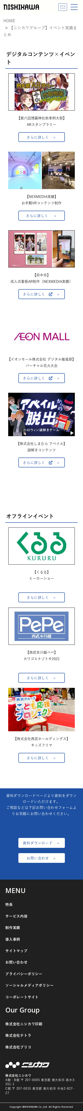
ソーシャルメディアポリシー (29, 985)
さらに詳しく (38, 137)
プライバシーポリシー (23, 974)
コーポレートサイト (22, 997)
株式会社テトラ (18, 1035)
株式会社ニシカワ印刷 (23, 1024)
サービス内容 (16, 916)
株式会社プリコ (18, 1047)
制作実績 (12, 927)
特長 (9, 904)
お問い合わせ (38, 858)
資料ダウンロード (37, 843)
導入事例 (12, 939)
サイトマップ (16, 951)
